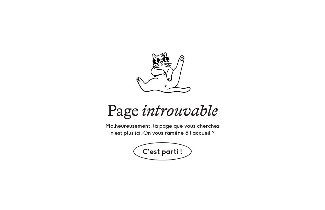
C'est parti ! (162, 151)
